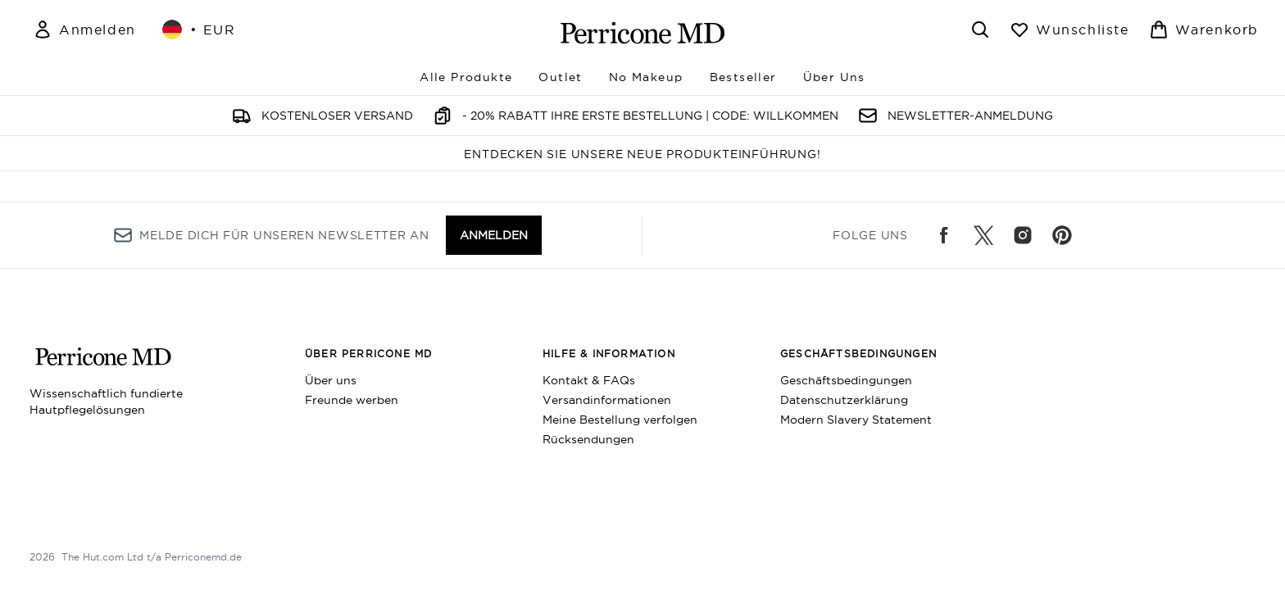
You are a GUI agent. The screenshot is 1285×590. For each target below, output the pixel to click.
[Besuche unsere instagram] (1022, 235)
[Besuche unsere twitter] (983, 235)
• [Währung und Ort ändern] (199, 29)
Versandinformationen (607, 399)
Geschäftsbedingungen (846, 380)
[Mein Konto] (84, 29)
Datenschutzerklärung (844, 399)
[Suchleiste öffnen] (980, 29)
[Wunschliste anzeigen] (1069, 29)
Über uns (330, 380)
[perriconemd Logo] (642, 32)
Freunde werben (351, 399)
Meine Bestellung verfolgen (620, 419)
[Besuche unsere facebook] (944, 235)
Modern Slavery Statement (856, 419)
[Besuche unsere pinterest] (1062, 235)
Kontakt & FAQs (589, 380)
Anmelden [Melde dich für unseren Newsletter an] (494, 235)
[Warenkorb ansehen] (1204, 29)
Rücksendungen (588, 439)
